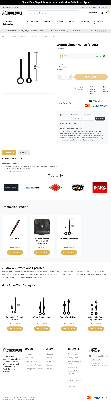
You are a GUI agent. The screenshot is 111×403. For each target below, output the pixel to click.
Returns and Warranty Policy (75, 362)
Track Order (29, 358)
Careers (49, 369)
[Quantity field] (65, 77)
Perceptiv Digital (28, 399)
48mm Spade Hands (69, 238)
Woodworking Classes (98, 23)
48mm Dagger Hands (42, 318)
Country (74, 115)
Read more (42, 277)
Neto (13, 399)
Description (9, 152)
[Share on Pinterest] (70, 103)
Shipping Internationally (33, 369)
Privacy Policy (73, 358)
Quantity (63, 115)
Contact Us (93, 7)
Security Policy (73, 367)
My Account (29, 354)
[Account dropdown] (102, 13)
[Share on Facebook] (64, 103)
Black (61, 70)
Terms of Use (73, 354)
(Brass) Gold (63, 67)
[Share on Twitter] (67, 103)
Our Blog (49, 358)
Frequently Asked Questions (74, 372)
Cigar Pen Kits (15, 238)
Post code (87, 115)
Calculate (100, 118)
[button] (106, 13)
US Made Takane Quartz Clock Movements (42, 240)
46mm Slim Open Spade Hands (96, 318)
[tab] (9, 152)
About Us (84, 7)
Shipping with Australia (33, 365)
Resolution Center (31, 361)
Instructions (72, 377)
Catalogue (71, 387)
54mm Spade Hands (69, 317)
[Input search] (53, 12)
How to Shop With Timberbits (74, 382)
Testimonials (103, 7)
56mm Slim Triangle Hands (15, 318)
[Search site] (76, 12)
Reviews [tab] (24, 152)
